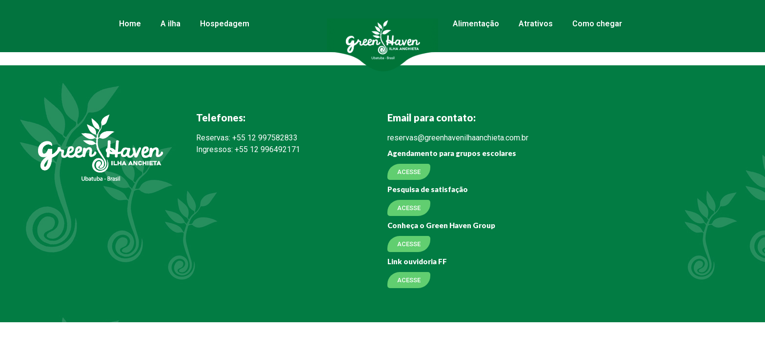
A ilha (171, 23)
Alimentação (476, 23)
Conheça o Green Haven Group (441, 225)
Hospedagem (224, 23)
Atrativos (536, 23)
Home (130, 23)
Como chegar (597, 23)
